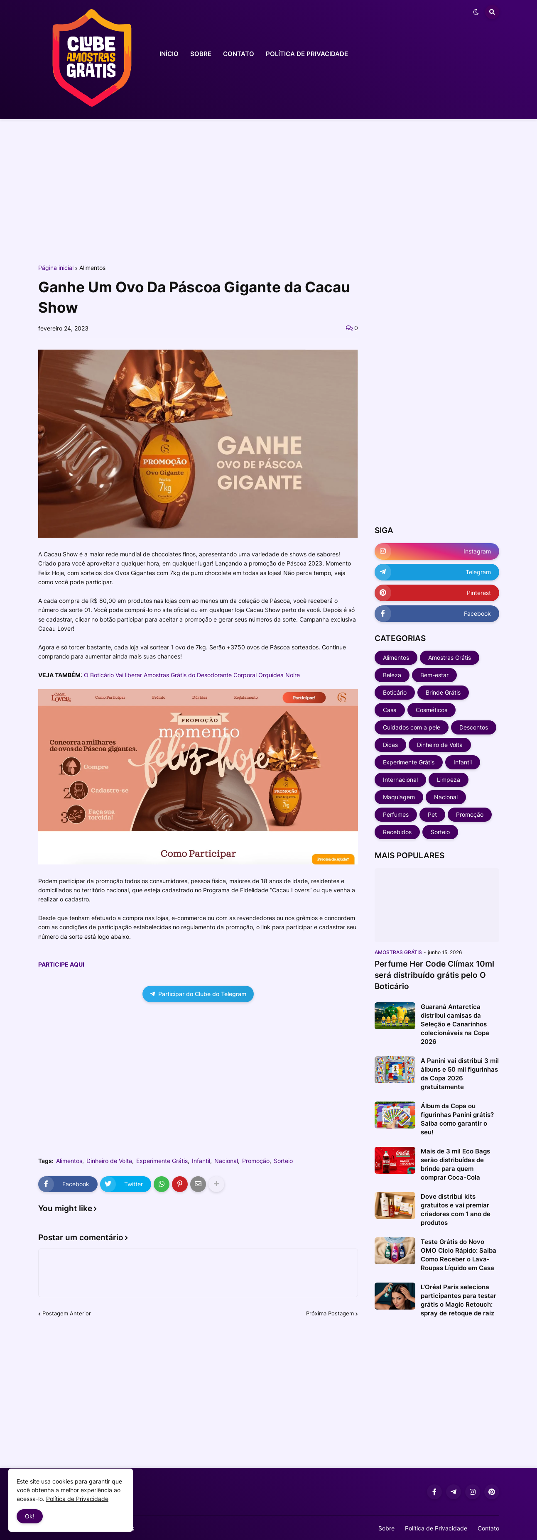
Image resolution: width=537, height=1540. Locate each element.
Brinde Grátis (443, 692)
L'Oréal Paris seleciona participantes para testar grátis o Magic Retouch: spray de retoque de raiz (458, 1300)
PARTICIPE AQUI (61, 964)
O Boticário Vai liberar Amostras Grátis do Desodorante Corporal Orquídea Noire (192, 674)
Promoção (256, 1161)
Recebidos (397, 831)
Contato (488, 1528)
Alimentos (92, 268)
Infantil (201, 1161)
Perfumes (396, 814)
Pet (432, 814)
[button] (476, 12)
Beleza (392, 674)
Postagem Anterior (66, 1313)
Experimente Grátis (162, 1161)
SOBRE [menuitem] (200, 54)
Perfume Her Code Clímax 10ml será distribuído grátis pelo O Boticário (434, 975)
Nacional (226, 1161)
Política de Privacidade (436, 1528)
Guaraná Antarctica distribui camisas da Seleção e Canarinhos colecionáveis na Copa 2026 (455, 1024)
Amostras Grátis (449, 657)
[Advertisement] (268, 190)
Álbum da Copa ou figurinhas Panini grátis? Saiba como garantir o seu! (457, 1119)
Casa (390, 709)
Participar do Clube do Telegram (198, 993)
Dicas (390, 744)
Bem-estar (434, 674)
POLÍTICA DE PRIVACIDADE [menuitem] (307, 54)
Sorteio (283, 1161)
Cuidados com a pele (411, 727)
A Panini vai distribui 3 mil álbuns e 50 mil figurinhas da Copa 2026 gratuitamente (460, 1074)
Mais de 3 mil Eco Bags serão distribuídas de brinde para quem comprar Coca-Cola (455, 1164)
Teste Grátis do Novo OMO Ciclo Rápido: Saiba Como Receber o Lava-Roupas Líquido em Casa (458, 1255)
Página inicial (56, 268)
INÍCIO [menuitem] (169, 54)
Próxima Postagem (330, 1313)
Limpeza (448, 779)
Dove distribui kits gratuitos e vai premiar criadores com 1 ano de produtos (455, 1209)
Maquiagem (399, 797)
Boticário (395, 692)
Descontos (473, 727)
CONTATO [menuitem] (238, 54)
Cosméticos (431, 709)
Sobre (386, 1528)
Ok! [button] (29, 1516)
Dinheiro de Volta (109, 1161)
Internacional (400, 779)
